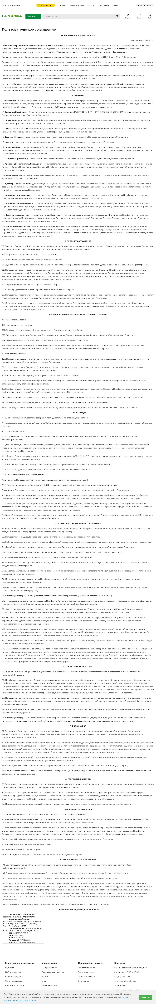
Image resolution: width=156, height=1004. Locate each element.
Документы (83, 981)
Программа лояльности (53, 972)
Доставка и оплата (87, 972)
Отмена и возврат (86, 976)
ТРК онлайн (104, 5)
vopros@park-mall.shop (125, 981)
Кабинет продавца (14, 976)
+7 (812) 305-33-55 (145, 5)
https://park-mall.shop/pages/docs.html (84, 90)
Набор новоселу (77, 5)
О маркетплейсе (49, 968)
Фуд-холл (45, 5)
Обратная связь (49, 985)
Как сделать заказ (86, 968)
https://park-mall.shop (12, 107)
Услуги (91, 5)
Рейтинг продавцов (14, 985)
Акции (62, 5)
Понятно (145, 997)
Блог (44, 981)
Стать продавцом (13, 981)
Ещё (117, 5)
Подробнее (119, 985)
